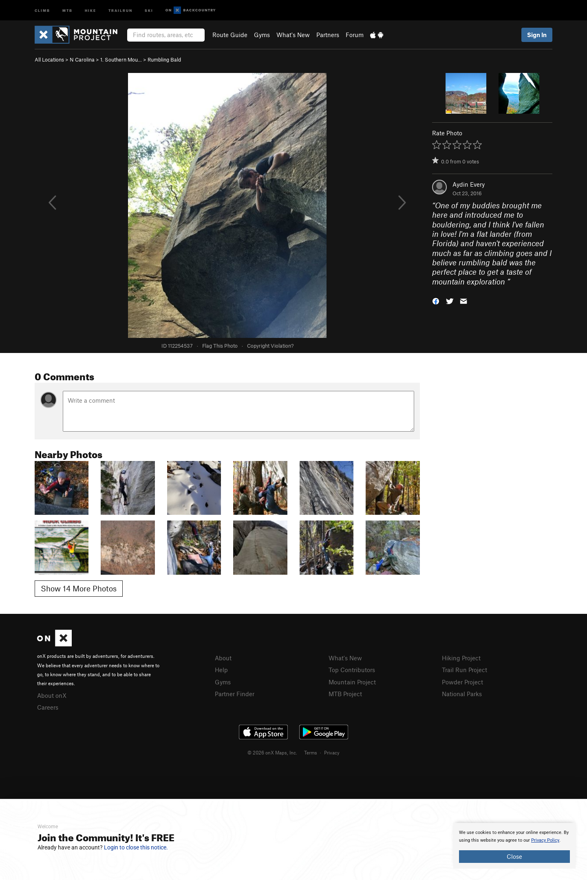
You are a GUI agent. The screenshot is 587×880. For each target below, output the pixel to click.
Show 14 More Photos (79, 588)
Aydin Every (468, 184)
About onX (51, 695)
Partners (327, 34)
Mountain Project (352, 682)
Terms (310, 752)
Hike (90, 10)
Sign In (537, 34)
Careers (47, 707)
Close (514, 856)
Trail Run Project (464, 669)
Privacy (332, 752)
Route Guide (229, 34)
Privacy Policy (545, 840)
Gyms (262, 34)
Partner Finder (234, 693)
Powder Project (462, 682)
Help (221, 669)
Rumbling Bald (164, 59)
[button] (435, 300)
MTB (67, 10)
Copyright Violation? (270, 345)
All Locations (49, 59)
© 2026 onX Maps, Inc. (272, 752)
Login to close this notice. (136, 847)
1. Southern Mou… (121, 59)
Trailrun (120, 10)
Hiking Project (461, 658)
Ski (149, 10)
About (223, 658)
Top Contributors (352, 669)
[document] (514, 846)
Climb (42, 10)
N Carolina (82, 59)
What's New (293, 34)
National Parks (462, 693)
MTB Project (345, 693)
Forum (355, 34)
